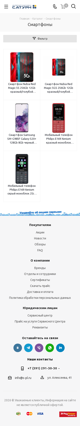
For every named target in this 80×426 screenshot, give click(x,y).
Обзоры (40, 244)
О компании (40, 260)
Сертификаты (40, 280)
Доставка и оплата (40, 292)
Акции (40, 232)
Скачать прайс (40, 286)
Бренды (40, 268)
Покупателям (40, 225)
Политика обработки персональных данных (40, 297)
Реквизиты (40, 327)
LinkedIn (60, 348)
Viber (39, 348)
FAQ (40, 250)
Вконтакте (17, 348)
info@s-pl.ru (23, 378)
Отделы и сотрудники (40, 274)
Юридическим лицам (40, 308)
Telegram (28, 348)
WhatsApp (49, 348)
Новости (40, 238)
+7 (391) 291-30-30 (42, 368)
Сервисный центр (40, 315)
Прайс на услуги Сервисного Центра (40, 321)
